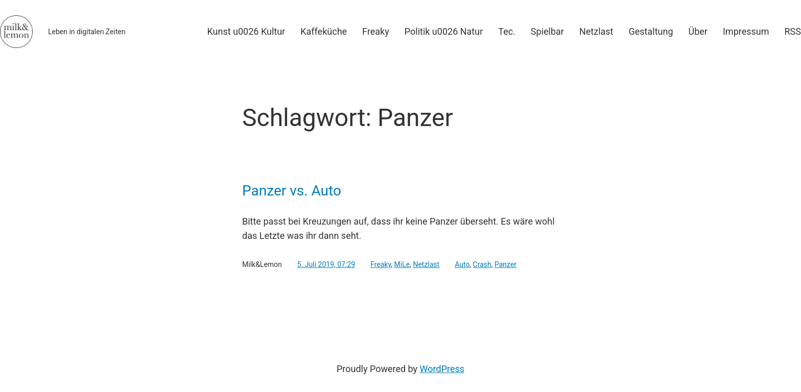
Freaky (380, 264)
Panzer (505, 264)
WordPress (442, 368)
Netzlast (426, 264)
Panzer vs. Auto (291, 191)
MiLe (402, 264)
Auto (462, 264)
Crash (482, 264)
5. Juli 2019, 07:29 (326, 264)
